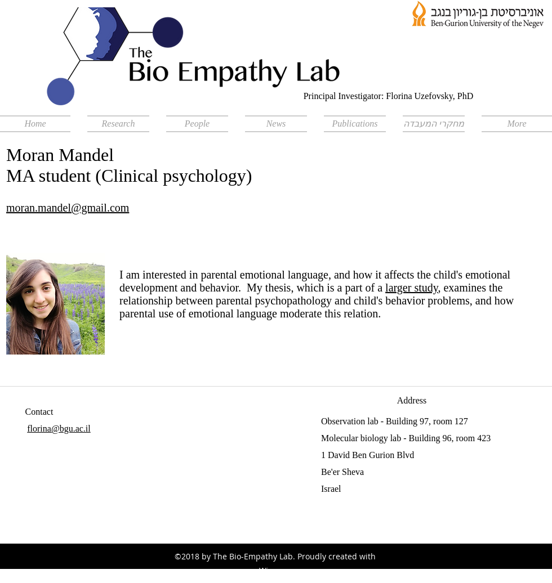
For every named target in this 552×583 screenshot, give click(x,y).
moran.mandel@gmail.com (67, 207)
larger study (411, 287)
